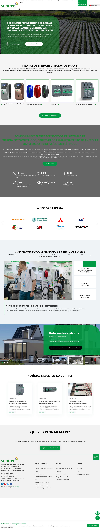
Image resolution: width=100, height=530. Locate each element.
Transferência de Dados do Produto (64, 471)
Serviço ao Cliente (61, 475)
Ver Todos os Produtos (50, 115)
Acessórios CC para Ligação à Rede (43, 471)
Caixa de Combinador (41, 486)
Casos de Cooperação (62, 481)
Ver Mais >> (12, 413)
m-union (16, 487)
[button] (3, 223)
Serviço (59, 464)
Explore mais (50, 164)
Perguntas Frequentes (62, 478)
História (79, 472)
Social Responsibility (83, 475)
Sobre (79, 464)
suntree (79, 469)
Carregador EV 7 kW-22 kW (33, 104)
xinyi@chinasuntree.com (11, 476)
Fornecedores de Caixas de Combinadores (65, 349)
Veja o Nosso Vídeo (34, 44)
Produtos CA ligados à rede (43, 489)
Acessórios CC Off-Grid (42, 484)
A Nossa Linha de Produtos (41, 464)
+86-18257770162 (8, 474)
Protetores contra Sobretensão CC (85, 104)
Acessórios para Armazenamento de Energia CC (43, 478)
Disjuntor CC (54, 104)
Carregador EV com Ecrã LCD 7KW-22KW (12, 104)
